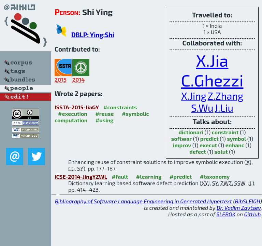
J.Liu (224, 108)
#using (105, 120)
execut (208, 145)
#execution (72, 113)
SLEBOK (225, 214)
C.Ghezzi (212, 80)
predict (209, 138)
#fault (120, 176)
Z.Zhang (225, 96)
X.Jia (212, 60)
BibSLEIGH (247, 201)
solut (221, 151)
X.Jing (193, 96)
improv (182, 145)
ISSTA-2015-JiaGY (77, 107)
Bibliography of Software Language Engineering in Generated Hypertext (143, 201)
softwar (181, 138)
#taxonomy (215, 176)
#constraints (120, 107)
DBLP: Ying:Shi (92, 35)
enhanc (234, 145)
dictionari (191, 132)
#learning (149, 176)
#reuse (104, 113)
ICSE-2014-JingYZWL (81, 176)
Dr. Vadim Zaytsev (239, 207)
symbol (236, 138)
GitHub (252, 214)
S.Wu (202, 108)
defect (197, 151)
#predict (181, 176)
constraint (225, 132)
